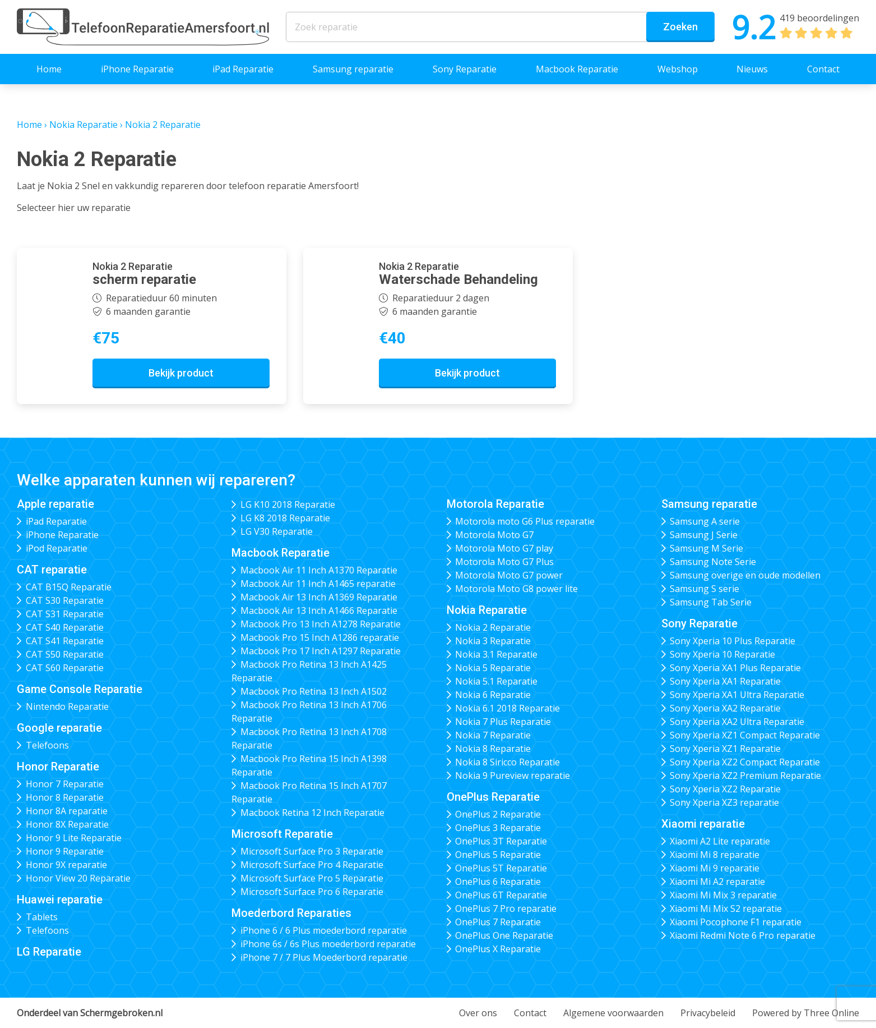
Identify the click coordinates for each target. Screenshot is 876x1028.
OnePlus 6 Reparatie (498, 881)
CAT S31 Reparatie (65, 614)
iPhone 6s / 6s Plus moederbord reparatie (328, 944)
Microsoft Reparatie (282, 834)
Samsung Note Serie (713, 562)
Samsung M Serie (706, 548)
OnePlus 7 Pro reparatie (506, 908)
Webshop (677, 69)
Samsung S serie (704, 588)
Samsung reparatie (353, 69)
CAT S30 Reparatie (65, 600)
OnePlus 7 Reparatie (498, 922)
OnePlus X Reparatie (498, 949)
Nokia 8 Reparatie (493, 748)
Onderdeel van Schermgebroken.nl (90, 1013)
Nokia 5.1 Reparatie (496, 681)
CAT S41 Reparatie (65, 641)
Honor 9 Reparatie (65, 851)
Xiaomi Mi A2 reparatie (717, 881)
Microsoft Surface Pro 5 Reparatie (311, 878)
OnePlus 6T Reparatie (501, 895)
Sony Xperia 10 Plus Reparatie (732, 641)
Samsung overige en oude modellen (745, 575)
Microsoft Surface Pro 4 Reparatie (311, 865)
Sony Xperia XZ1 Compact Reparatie (745, 735)
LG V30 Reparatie (276, 531)
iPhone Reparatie (137, 69)
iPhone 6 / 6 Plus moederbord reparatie (323, 930)
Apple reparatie (55, 504)
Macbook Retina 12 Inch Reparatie (312, 812)
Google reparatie (59, 728)
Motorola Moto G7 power (509, 575)
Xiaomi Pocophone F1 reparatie (735, 922)
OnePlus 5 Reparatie (498, 854)
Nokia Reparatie (83, 124)
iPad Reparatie (243, 69)
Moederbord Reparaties (291, 913)
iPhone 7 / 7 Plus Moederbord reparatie (323, 957)
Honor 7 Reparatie (65, 784)
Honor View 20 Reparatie (78, 878)
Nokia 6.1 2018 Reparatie (507, 708)
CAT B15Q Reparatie (69, 587)
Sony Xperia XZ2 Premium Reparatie (745, 775)
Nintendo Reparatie (67, 706)
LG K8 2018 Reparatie (285, 518)
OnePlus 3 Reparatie (498, 828)
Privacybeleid (707, 1013)
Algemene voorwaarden (613, 1013)
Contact (823, 69)
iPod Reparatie (56, 548)
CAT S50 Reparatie (65, 654)
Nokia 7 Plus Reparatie (503, 721)
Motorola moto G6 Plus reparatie (525, 521)
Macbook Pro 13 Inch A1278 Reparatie (320, 624)
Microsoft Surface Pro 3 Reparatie (311, 851)
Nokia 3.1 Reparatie (496, 654)
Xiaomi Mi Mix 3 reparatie (723, 895)
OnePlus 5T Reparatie (501, 868)
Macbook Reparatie (577, 69)
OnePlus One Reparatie (504, 935)
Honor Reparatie (58, 766)
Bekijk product (181, 373)
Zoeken (680, 27)
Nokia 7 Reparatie (493, 735)
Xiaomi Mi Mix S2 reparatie (726, 908)
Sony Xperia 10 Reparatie (722, 654)
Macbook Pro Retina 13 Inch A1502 (313, 691)
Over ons (478, 1013)
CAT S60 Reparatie (65, 668)
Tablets (42, 917)
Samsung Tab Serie (711, 602)
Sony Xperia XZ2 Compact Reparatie (745, 762)
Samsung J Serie (704, 535)
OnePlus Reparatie (493, 797)
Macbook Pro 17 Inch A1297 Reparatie (320, 651)
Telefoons (47, 745)
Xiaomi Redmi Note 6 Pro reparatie (742, 935)
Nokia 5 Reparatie (493, 668)
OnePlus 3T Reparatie (501, 841)
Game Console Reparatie (79, 689)
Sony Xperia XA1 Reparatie (725, 681)
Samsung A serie (705, 521)
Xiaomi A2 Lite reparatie (720, 841)
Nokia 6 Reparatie (493, 695)
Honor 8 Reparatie (65, 797)
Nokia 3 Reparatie (493, 641)
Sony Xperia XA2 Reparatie (725, 708)
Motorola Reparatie (495, 504)
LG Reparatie (49, 951)
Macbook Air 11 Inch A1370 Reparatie (318, 570)
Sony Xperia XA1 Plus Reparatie (735, 668)
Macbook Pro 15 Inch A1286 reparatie (319, 637)
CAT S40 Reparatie (65, 627)
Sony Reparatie (465, 69)
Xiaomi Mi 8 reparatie (714, 854)
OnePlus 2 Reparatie (498, 814)
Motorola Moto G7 (494, 535)
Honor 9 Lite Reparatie (74, 838)
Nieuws (752, 69)
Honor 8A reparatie (67, 811)
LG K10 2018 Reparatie (287, 504)
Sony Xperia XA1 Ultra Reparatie (737, 695)
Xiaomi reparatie (703, 823)
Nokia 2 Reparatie (493, 627)
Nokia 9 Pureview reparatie (512, 775)
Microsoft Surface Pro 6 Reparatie (311, 891)
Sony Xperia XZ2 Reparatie (725, 789)
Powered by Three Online (805, 1013)
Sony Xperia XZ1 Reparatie (725, 748)
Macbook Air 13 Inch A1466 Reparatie (318, 610)
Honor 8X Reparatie (67, 824)
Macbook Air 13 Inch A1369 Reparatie (318, 597)
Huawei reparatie (60, 899)
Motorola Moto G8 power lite (516, 588)
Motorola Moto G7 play (504, 548)
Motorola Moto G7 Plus (504, 562)
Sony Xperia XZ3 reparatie (724, 802)
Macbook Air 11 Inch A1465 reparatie (318, 583)
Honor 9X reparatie (66, 865)
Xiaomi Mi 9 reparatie (714, 868)
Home (49, 69)
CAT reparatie (52, 569)
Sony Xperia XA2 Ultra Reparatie (737, 721)
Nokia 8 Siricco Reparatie (507, 762)
